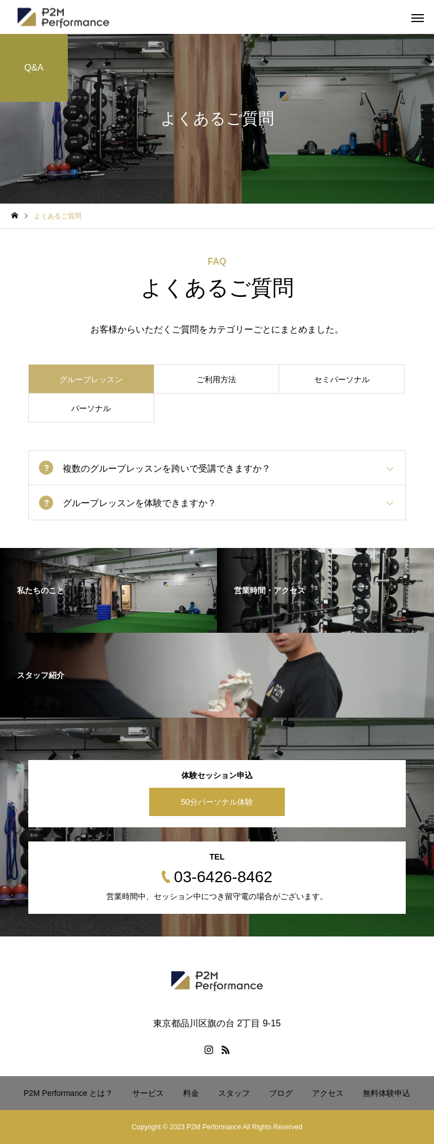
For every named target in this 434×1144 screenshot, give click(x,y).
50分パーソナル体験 (217, 801)
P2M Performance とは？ (69, 1093)
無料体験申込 (386, 1093)
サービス (148, 1093)
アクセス (328, 1093)
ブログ (281, 1093)
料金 (191, 1093)
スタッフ (234, 1093)
